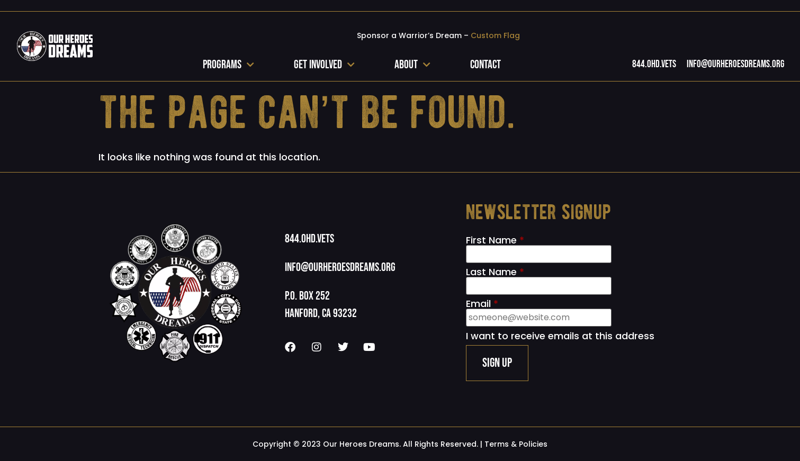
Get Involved (324, 65)
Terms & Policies (515, 444)
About (412, 65)
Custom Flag (495, 35)
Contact (485, 65)
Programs (228, 65)
